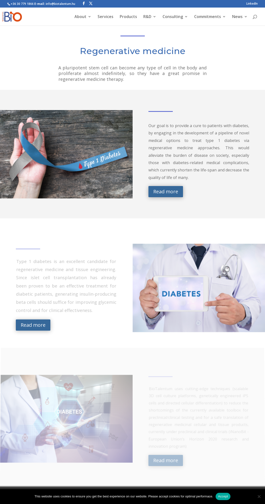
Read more (165, 191)
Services (105, 17)
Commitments (207, 17)
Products (128, 17)
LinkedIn (252, 4)
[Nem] (258, 496)
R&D (147, 17)
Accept (223, 496)
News (237, 17)
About (80, 17)
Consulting (173, 17)
